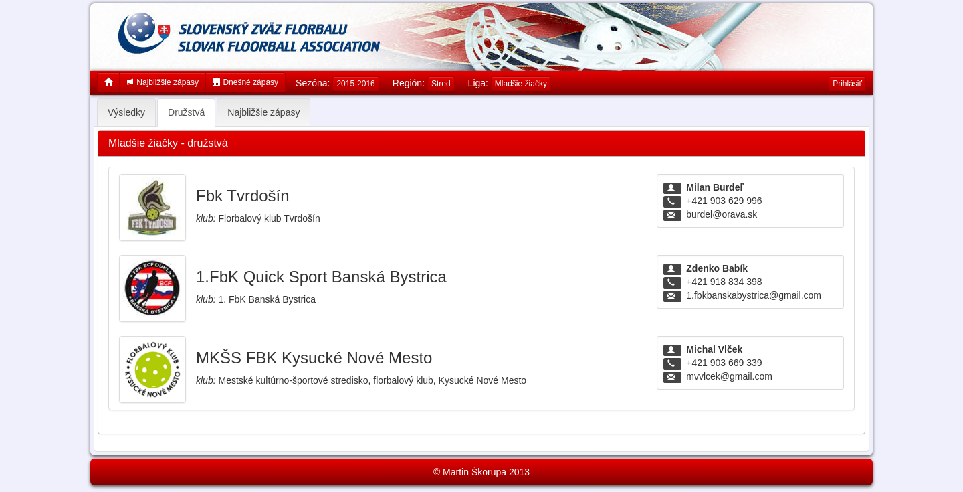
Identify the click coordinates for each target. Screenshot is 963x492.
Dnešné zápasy (245, 82)
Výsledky (126, 112)
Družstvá (186, 112)
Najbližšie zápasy (162, 82)
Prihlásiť (847, 83)
